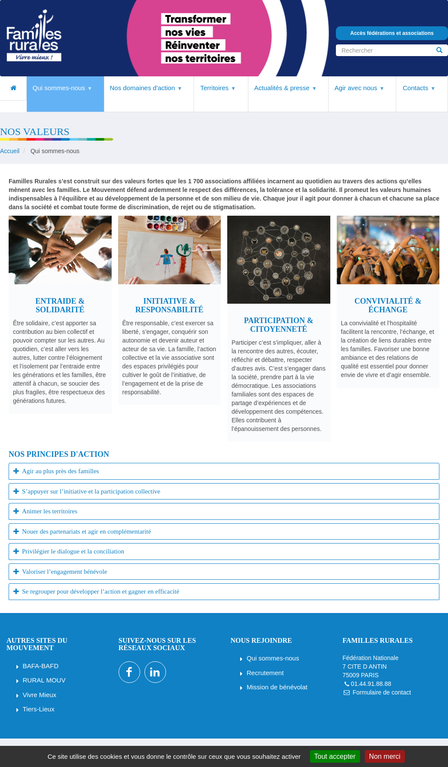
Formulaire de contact (382, 692)
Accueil (9, 151)
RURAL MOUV (44, 680)
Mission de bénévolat (277, 687)
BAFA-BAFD (41, 666)
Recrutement (265, 672)
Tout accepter (335, 756)
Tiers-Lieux (39, 709)
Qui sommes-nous (273, 658)
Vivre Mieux (39, 694)
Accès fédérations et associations (391, 33)
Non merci (385, 756)
